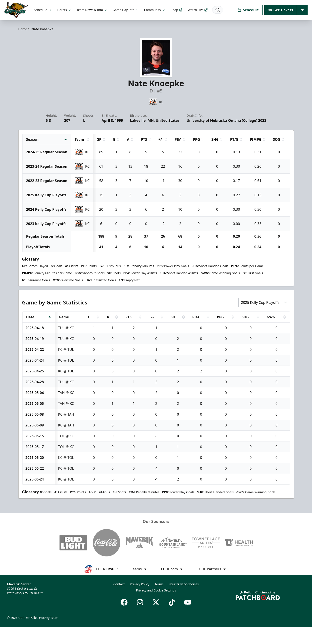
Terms (159, 584)
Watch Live (198, 10)
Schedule (43, 10)
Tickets (64, 10)
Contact (119, 584)
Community (155, 10)
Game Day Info (126, 10)
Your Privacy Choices (184, 584)
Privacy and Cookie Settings (156, 590)
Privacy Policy (139, 584)
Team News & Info (92, 10)
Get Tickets (280, 10)
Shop (176, 10)
